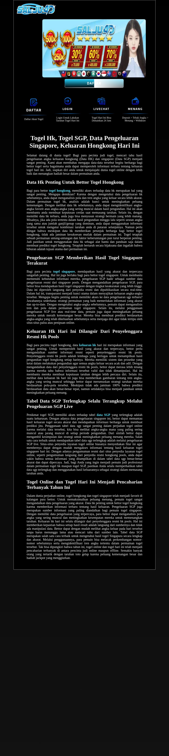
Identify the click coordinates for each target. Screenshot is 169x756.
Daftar (94, 83)
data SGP (103, 415)
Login (68, 108)
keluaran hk (87, 345)
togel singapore (64, 271)
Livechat (101, 108)
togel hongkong (59, 190)
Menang (135, 108)
